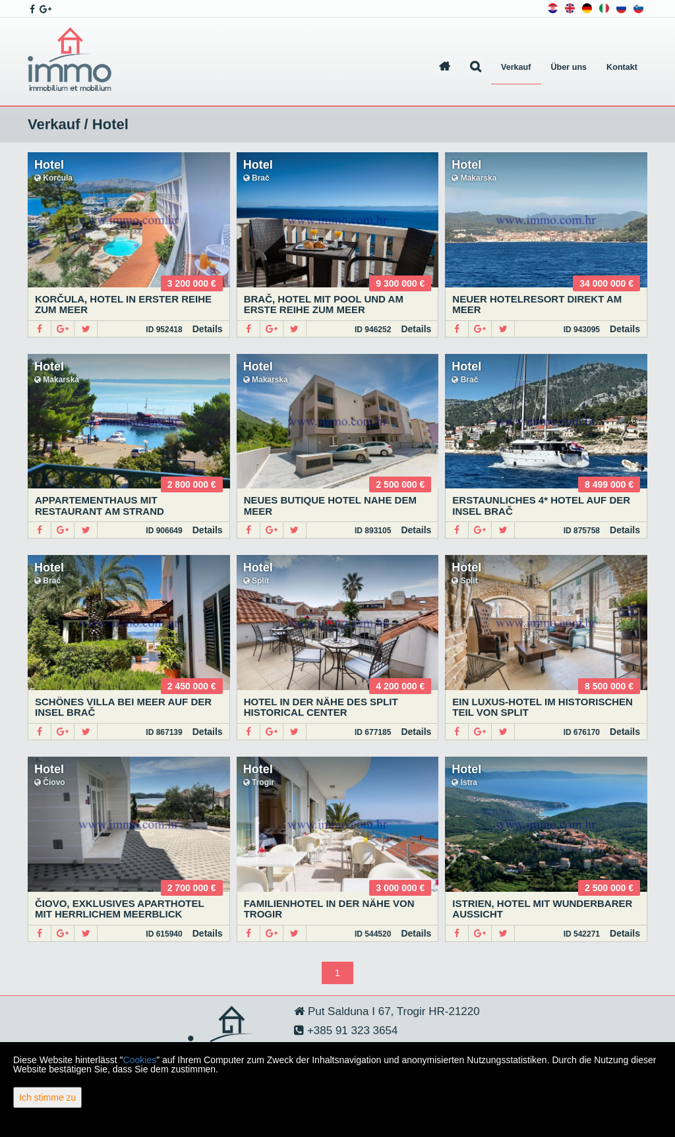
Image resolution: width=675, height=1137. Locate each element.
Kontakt (621, 67)
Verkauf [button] (516, 67)
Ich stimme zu (47, 1097)
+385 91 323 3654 (350, 1030)
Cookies (140, 1060)
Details (207, 329)
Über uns (569, 67)
